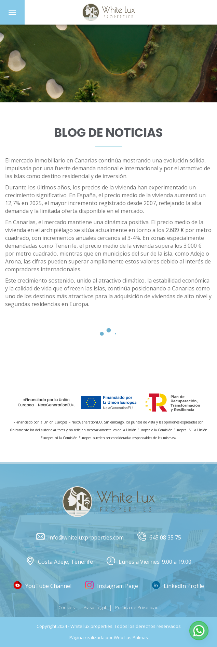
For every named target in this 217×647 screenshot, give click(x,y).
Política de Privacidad (137, 607)
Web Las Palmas (131, 637)
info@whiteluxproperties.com (80, 537)
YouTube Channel (42, 586)
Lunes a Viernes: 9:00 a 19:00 (149, 562)
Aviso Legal (95, 607)
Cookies (66, 607)
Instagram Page (111, 586)
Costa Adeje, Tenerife (59, 562)
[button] (199, 630)
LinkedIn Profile (178, 586)
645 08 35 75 (159, 537)
